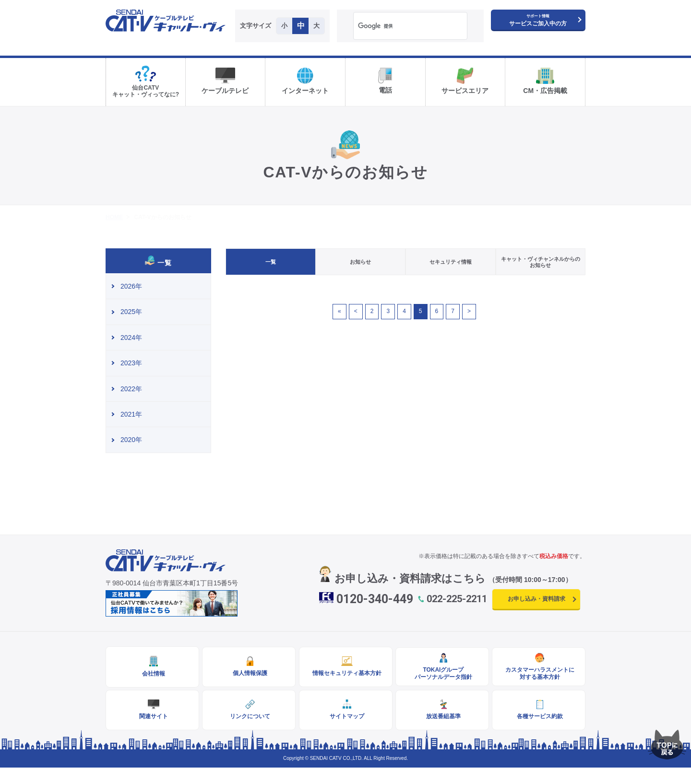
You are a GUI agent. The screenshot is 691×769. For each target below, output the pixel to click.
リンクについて (249, 717)
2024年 (131, 337)
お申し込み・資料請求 (536, 598)
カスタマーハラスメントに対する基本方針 (538, 673)
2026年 (131, 286)
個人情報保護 (249, 673)
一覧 (270, 262)
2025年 (131, 311)
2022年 (131, 389)
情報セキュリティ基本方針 (345, 673)
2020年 (131, 439)
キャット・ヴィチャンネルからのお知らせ (540, 262)
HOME (114, 217)
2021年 (131, 414)
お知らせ (360, 262)
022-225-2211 (457, 599)
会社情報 (152, 674)
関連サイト (152, 717)
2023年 (131, 363)
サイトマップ (345, 717)
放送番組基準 (442, 717)
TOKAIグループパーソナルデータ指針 (442, 673)
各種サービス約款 (539, 717)
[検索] (398, 26)
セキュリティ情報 (450, 262)
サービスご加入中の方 (538, 20)
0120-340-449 (374, 599)
